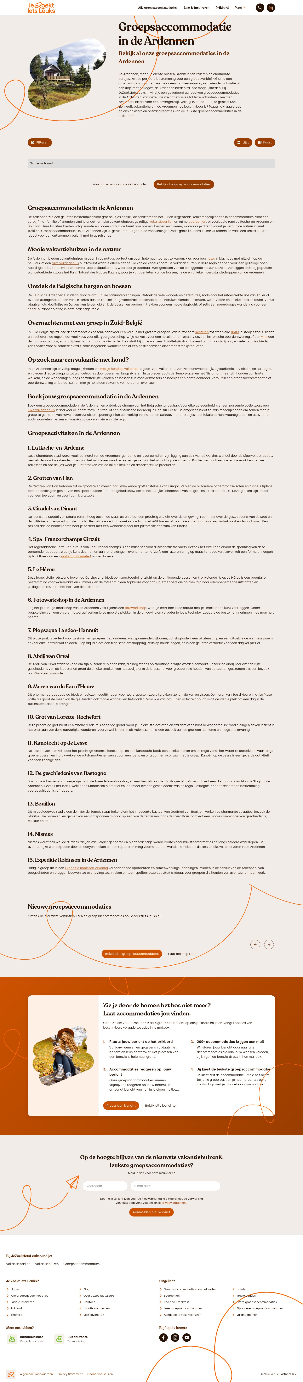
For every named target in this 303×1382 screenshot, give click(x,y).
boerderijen (197, 221)
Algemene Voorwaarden (36, 1374)
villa (264, 337)
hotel (211, 258)
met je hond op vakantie (119, 369)
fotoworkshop (135, 608)
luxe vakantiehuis (41, 410)
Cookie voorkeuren (100, 1374)
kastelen (202, 332)
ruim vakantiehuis (65, 263)
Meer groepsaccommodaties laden (120, 184)
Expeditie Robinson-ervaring (86, 868)
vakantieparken (161, 221)
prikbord (135, 111)
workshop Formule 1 (75, 556)
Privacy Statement (70, 1374)
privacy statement (174, 1203)
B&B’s (235, 332)
